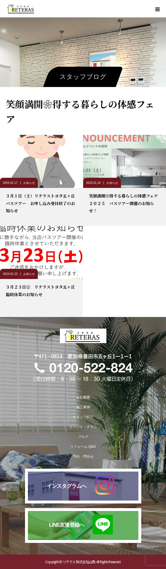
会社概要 (83, 397)
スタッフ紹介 (83, 417)
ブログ (83, 437)
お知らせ (29, 182)
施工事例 (83, 407)
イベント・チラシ (83, 427)
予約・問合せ (83, 456)
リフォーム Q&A (83, 447)
